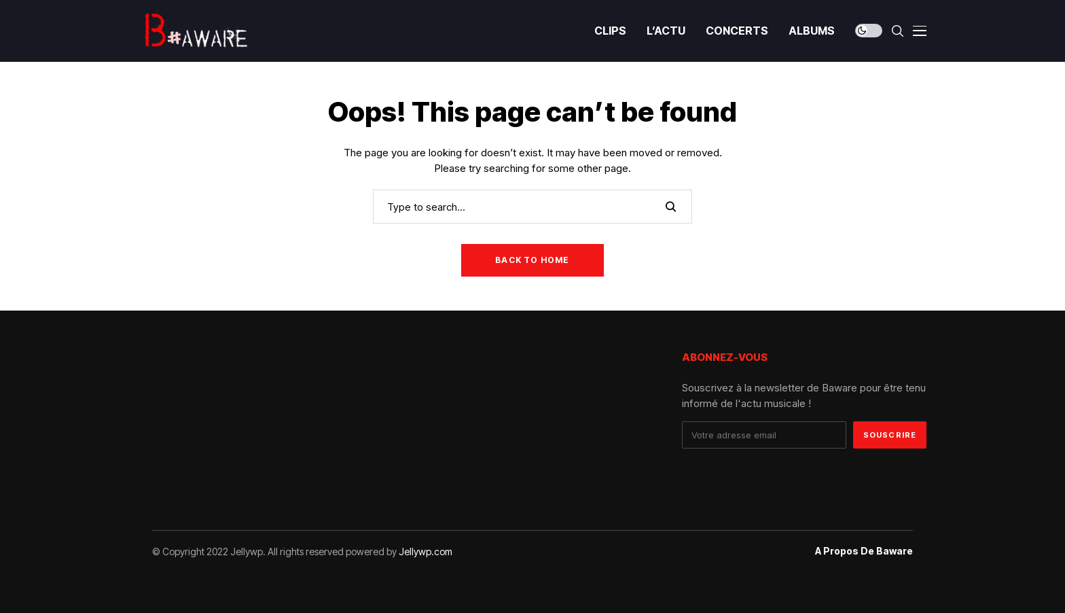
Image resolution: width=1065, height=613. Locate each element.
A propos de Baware (864, 551)
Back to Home (532, 260)
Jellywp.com (425, 551)
